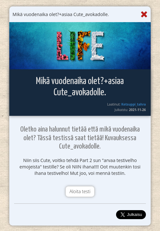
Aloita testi (80, 191)
